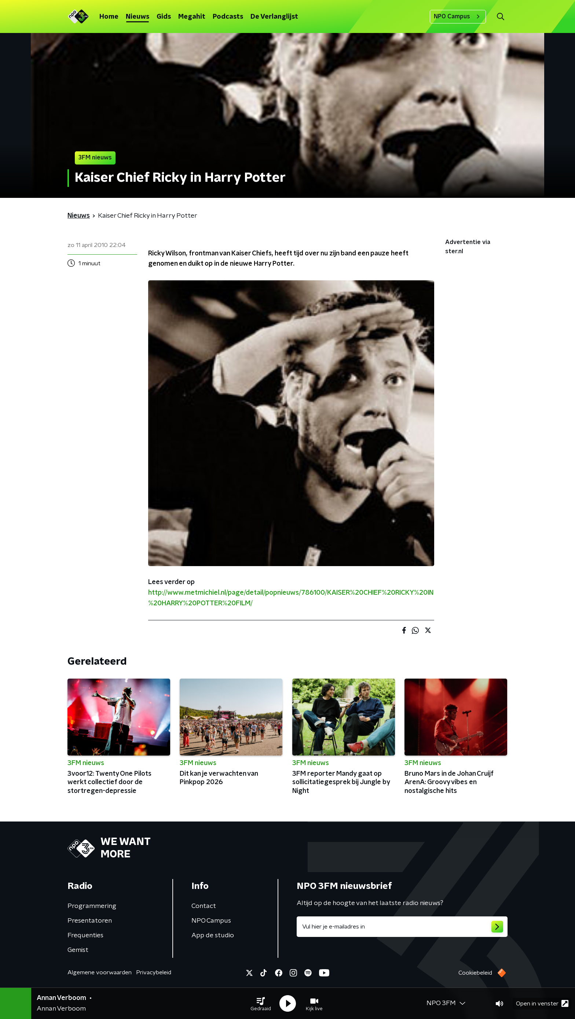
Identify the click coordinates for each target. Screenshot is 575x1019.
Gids (164, 17)
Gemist (77, 950)
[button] (260, 1003)
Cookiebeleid (475, 973)
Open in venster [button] (542, 1003)
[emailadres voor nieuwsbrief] (402, 926)
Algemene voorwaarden (99, 972)
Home (108, 17)
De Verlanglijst (274, 17)
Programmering (91, 906)
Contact (203, 906)
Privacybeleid (153, 972)
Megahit (191, 17)
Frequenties (85, 935)
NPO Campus (458, 16)
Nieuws (137, 17)
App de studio (212, 935)
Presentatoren (89, 921)
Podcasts (228, 17)
